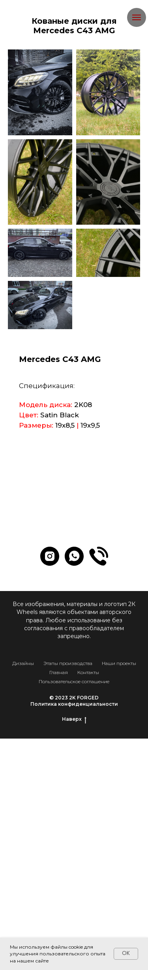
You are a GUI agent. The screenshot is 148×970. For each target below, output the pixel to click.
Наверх (74, 719)
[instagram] (49, 556)
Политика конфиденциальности (74, 704)
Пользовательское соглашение (74, 681)
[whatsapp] (74, 556)
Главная (58, 672)
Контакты (88, 672)
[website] (98, 556)
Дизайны (23, 663)
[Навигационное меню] (136, 17)
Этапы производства (67, 663)
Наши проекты (119, 663)
